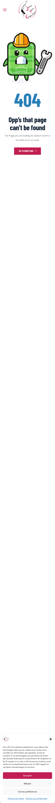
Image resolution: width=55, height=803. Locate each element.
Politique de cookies (16, 798)
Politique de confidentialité (36, 798)
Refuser (27, 783)
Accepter (27, 775)
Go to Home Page (28, 151)
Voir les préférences (27, 791)
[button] (50, 739)
